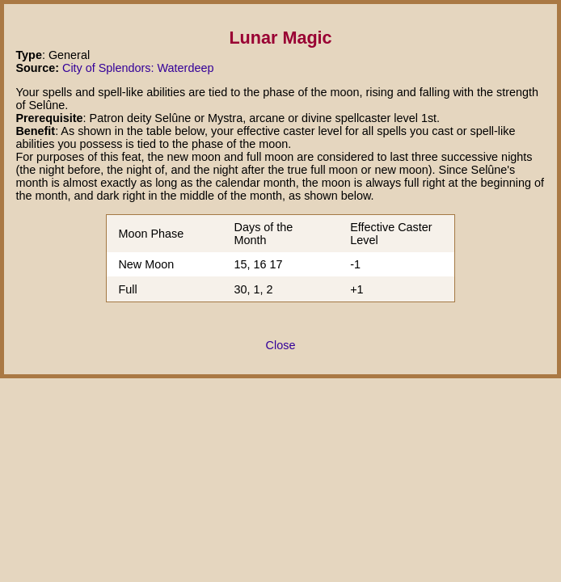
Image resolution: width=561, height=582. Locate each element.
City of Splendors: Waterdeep (137, 67)
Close (281, 345)
